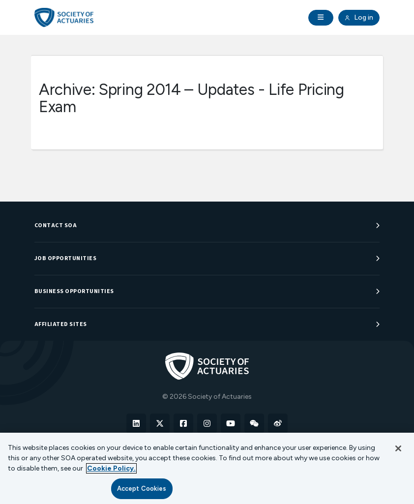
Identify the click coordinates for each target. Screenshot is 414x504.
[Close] (398, 448)
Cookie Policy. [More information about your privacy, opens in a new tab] (111, 468)
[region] (207, 468)
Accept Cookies (142, 488)
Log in (359, 17)
